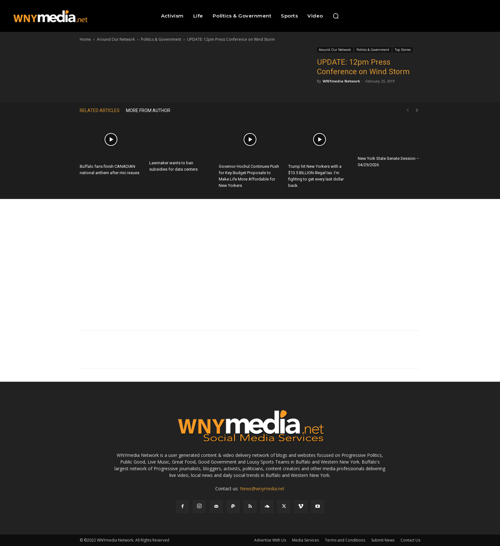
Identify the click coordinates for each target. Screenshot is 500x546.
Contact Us (410, 540)
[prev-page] (407, 110)
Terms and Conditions (345, 540)
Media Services (305, 540)
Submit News (382, 540)
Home (85, 39)
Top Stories (403, 49)
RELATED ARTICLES (100, 110)
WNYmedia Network (341, 81)
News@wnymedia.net (262, 489)
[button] (335, 16)
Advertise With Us (270, 540)
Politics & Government (161, 39)
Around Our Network (116, 39)
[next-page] (417, 110)
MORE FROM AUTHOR (148, 110)
